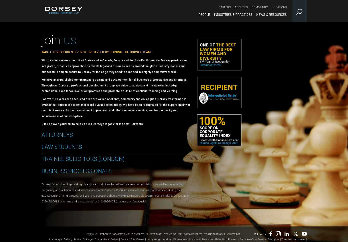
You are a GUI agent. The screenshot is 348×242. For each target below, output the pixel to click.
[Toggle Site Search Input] (299, 11)
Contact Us (140, 234)
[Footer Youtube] (303, 233)
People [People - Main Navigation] (204, 15)
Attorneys (57, 135)
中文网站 (92, 234)
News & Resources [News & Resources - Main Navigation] (271, 15)
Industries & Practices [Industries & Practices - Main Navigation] (233, 15)
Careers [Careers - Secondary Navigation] (225, 7)
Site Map (156, 234)
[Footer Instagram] (278, 233)
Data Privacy (193, 234)
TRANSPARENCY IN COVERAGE (222, 234)
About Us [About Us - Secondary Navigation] (241, 7)
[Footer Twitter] (295, 233)
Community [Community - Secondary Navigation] (260, 7)
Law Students (62, 147)
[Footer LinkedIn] (287, 233)
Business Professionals (77, 171)
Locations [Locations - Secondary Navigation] (279, 7)
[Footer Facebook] (270, 233)
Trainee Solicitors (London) (83, 159)
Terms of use (173, 234)
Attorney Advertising (114, 234)
